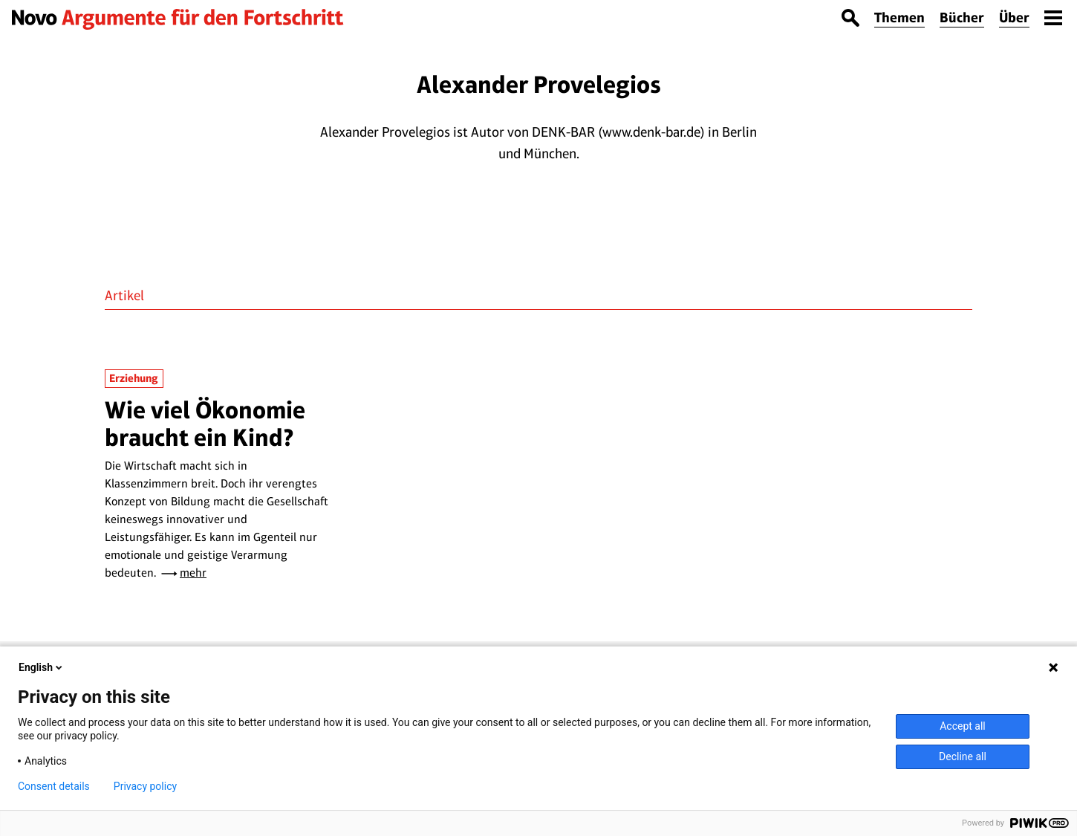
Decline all (962, 756)
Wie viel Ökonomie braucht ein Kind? (205, 423)
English (42, 667)
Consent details (54, 786)
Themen (899, 17)
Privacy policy (145, 786)
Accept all (963, 726)
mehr (193, 573)
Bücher (962, 17)
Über (1014, 17)
